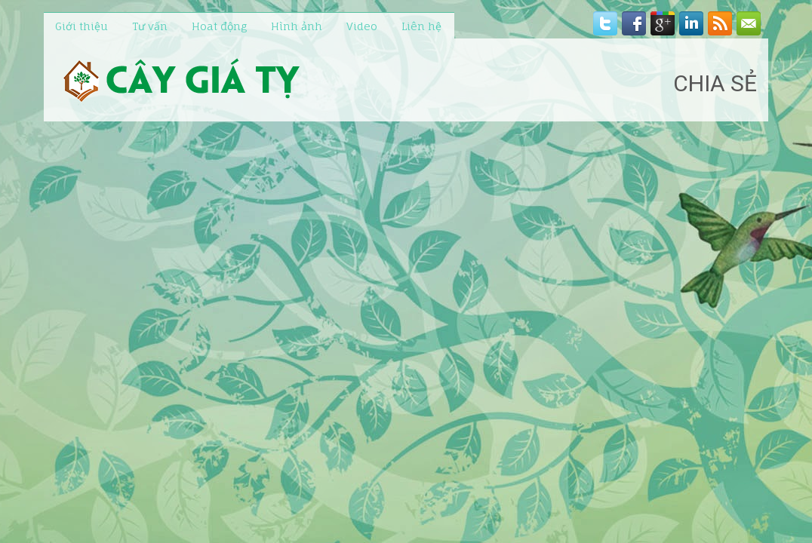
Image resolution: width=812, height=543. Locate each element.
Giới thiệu (81, 26)
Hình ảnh (296, 26)
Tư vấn (150, 26)
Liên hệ (421, 26)
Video (361, 26)
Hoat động (219, 26)
